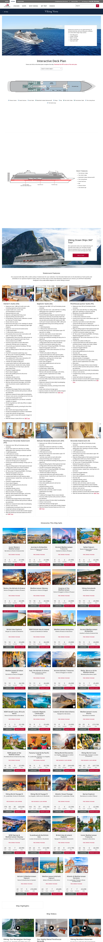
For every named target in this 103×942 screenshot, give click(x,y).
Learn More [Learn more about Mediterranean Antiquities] (58, 647)
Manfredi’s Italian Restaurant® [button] (43, 100)
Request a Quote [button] (20, 564)
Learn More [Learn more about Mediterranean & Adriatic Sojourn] (46, 894)
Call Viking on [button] (90, 1)
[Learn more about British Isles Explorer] (14, 618)
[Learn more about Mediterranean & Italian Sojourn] (14, 659)
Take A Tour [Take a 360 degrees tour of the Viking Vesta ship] (80, 255)
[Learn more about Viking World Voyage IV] (39, 783)
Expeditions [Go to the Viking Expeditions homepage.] (20, 1)
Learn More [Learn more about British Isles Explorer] (9, 647)
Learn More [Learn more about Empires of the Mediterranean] (58, 605)
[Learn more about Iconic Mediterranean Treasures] (88, 824)
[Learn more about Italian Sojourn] (88, 536)
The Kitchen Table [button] (79, 100)
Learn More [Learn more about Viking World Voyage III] (9, 811)
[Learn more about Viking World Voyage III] (14, 783)
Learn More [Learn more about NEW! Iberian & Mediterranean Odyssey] (9, 852)
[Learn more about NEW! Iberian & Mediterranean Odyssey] (14, 824)
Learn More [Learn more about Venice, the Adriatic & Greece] (9, 605)
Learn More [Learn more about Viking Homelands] (83, 605)
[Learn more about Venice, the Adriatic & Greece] (14, 577)
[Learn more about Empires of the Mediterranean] (64, 577)
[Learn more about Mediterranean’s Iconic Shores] (88, 700)
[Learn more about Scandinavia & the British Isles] (39, 824)
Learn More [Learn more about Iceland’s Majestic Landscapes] (33, 729)
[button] (24, 542)
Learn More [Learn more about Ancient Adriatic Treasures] (58, 688)
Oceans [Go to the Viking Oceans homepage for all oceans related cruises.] (13, 1)
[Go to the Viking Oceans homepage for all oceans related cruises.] (7, 5)
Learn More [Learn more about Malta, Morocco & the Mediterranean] (83, 688)
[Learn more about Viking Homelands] (88, 577)
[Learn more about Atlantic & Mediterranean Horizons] (76, 865)
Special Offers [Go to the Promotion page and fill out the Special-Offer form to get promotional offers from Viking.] (74, 1)
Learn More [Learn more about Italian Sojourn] (83, 564)
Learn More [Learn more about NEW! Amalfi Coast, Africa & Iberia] (9, 729)
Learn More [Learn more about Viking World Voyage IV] (33, 811)
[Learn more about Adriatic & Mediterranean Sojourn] (26, 865)
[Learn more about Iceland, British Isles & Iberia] (64, 700)
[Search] (97, 5)
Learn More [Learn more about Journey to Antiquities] (33, 564)
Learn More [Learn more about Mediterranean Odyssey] (33, 605)
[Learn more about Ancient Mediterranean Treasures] (64, 536)
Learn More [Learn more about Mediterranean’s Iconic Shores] (83, 729)
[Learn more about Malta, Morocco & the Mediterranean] (88, 659)
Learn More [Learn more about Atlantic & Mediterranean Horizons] (71, 894)
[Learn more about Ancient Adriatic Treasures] (64, 659)
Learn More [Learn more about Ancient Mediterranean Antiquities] (83, 647)
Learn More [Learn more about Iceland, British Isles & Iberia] (58, 729)
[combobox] (51, 68)
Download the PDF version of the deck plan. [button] (65, 64)
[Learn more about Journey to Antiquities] (39, 536)
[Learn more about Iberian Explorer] (88, 783)
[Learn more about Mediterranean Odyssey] (39, 577)
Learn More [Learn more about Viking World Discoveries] (58, 770)
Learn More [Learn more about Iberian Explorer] (83, 811)
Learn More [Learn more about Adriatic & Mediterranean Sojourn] (21, 894)
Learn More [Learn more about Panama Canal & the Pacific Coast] (33, 770)
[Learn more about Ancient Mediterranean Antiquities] (88, 618)
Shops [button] (55, 100)
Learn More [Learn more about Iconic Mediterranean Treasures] (83, 852)
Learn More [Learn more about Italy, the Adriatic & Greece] (33, 688)
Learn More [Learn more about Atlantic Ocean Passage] (58, 811)
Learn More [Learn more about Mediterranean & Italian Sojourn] (9, 688)
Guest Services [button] (22, 100)
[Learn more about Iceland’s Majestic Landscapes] (39, 700)
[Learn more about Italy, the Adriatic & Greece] (39, 659)
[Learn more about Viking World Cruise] (88, 741)
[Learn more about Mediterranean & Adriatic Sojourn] (51, 865)
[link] (16, 6)
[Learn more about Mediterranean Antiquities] (64, 618)
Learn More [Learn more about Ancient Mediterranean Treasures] (58, 564)
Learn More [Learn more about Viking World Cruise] (83, 770)
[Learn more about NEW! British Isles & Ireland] (39, 618)
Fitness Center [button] (12, 100)
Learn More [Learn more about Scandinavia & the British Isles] (33, 852)
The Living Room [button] (90, 100)
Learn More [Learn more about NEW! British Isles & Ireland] (33, 647)
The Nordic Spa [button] (51, 103)
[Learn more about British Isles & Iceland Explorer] (64, 824)
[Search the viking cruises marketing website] (85, 5)
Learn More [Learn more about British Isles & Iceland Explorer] (58, 852)
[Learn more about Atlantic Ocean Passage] (64, 783)
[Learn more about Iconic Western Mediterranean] (14, 536)
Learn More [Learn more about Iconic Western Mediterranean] (9, 564)
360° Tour (27, 418)
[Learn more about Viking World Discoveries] (64, 741)
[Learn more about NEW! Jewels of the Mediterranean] (14, 741)
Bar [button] (60, 100)
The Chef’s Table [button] (68, 100)
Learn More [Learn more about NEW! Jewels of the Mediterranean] (9, 770)
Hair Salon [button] (31, 100)
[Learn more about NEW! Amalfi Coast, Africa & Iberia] (14, 700)
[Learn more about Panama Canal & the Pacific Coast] (39, 741)
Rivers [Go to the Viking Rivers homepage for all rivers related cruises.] (7, 1)
